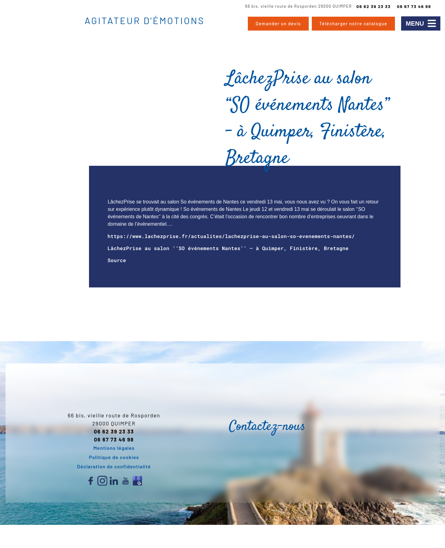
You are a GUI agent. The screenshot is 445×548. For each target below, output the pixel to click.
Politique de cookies (114, 457)
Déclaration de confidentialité (114, 466)
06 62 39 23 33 (373, 6)
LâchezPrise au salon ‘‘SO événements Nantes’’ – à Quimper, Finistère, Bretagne (228, 248)
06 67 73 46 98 (414, 6)
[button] (420, 23)
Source (117, 260)
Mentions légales (114, 448)
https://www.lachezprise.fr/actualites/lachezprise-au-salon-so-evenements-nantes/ (231, 236)
